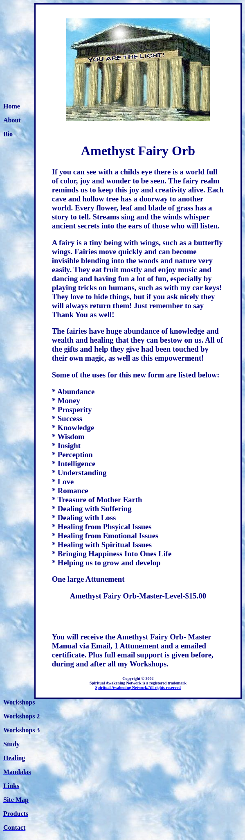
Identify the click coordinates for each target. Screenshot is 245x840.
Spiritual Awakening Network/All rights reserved (138, 687)
